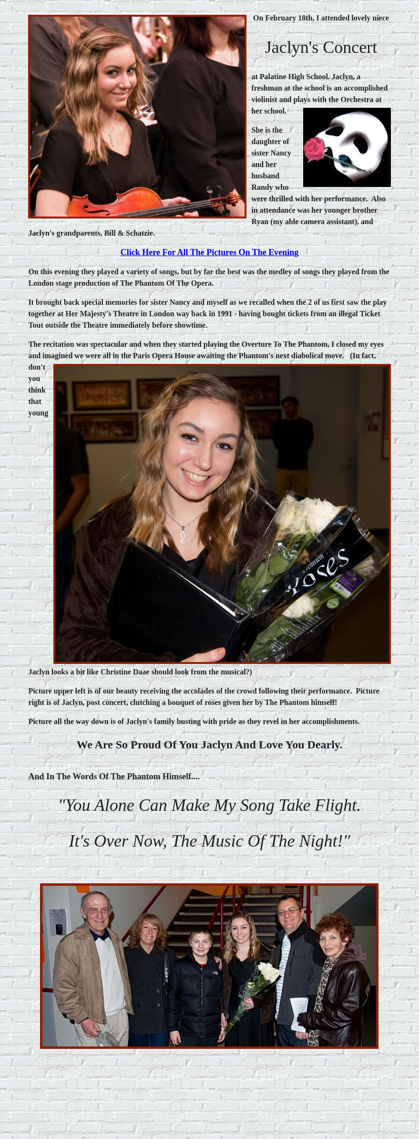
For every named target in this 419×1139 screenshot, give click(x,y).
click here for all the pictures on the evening (209, 252)
